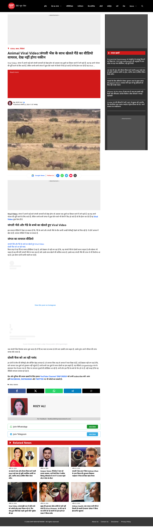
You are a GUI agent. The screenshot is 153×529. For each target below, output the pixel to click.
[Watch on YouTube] (70, 175)
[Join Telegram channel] (66, 175)
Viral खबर (14, 48)
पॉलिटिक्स (69, 6)
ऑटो (101, 6)
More (134, 6)
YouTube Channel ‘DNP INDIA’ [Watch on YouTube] (53, 376)
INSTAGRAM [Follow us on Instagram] (26, 379)
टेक (124, 6)
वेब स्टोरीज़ (91, 6)
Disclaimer (115, 522)
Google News (40, 175)
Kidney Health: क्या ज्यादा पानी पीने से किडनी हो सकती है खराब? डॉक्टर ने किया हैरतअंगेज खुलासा (85, 508)
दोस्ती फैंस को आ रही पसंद (16, 247)
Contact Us (105, 522)
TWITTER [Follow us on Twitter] (39, 379)
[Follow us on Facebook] (57, 175)
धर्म (117, 6)
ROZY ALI (19, 102)
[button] (142, 6)
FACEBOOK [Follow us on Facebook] (15, 379)
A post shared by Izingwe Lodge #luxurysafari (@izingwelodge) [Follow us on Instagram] (45, 344)
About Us (95, 522)
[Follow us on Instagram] (45, 300)
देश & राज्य (57, 6)
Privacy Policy (126, 522)
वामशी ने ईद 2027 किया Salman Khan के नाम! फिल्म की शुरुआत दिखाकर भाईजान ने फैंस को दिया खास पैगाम (85, 473)
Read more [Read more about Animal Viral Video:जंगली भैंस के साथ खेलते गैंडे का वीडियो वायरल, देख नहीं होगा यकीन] (14, 72)
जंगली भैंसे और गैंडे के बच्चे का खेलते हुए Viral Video (26, 244)
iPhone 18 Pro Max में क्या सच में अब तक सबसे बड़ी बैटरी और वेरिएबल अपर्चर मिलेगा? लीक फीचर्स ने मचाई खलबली (125, 93)
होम (45, 6)
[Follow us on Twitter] (75, 175)
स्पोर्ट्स (109, 6)
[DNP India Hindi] (17, 6)
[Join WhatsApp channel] (62, 175)
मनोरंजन (80, 6)
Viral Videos (14, 384)
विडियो (22, 48)
